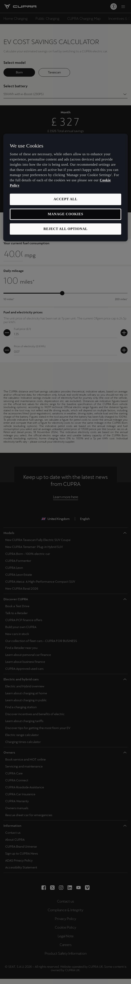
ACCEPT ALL (65, 199)
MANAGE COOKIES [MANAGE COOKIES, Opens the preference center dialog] (65, 214)
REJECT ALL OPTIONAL (66, 229)
